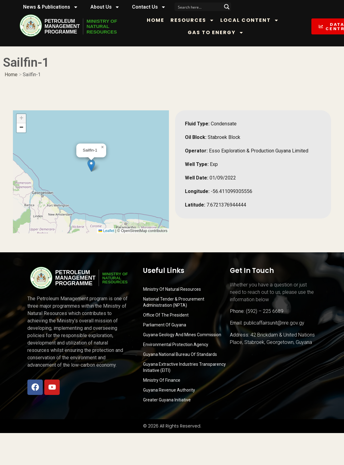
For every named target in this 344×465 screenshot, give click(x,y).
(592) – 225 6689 (264, 311)
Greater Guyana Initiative (167, 399)
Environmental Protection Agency (175, 344)
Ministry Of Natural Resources (172, 289)
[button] (91, 165)
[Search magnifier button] (226, 6)
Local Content (251, 20)
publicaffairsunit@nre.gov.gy (274, 323)
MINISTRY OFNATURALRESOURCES (102, 26)
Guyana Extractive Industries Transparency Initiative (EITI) (184, 367)
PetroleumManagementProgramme (62, 26)
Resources (193, 20)
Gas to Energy (217, 32)
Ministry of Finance (161, 380)
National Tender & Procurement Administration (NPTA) (173, 302)
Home (157, 20)
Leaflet (106, 231)
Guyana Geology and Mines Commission (182, 334)
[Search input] (199, 6)
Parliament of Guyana (164, 324)
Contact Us (149, 7)
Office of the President (166, 315)
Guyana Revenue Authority (169, 390)
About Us (105, 7)
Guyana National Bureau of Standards (180, 354)
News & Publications (50, 7)
